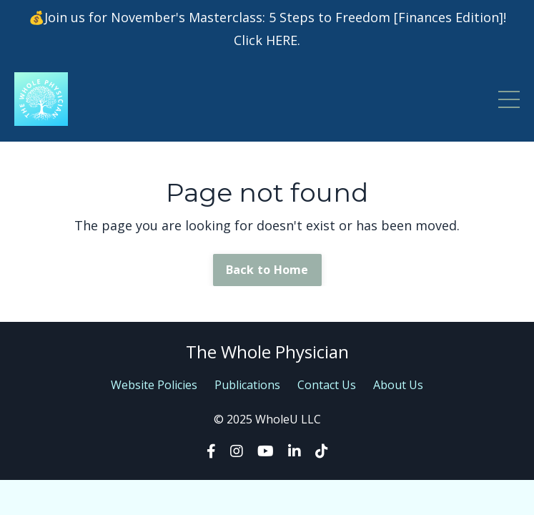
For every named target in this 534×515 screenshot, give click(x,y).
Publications (247, 385)
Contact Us (326, 385)
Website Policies (154, 385)
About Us (398, 385)
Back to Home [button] (267, 270)
